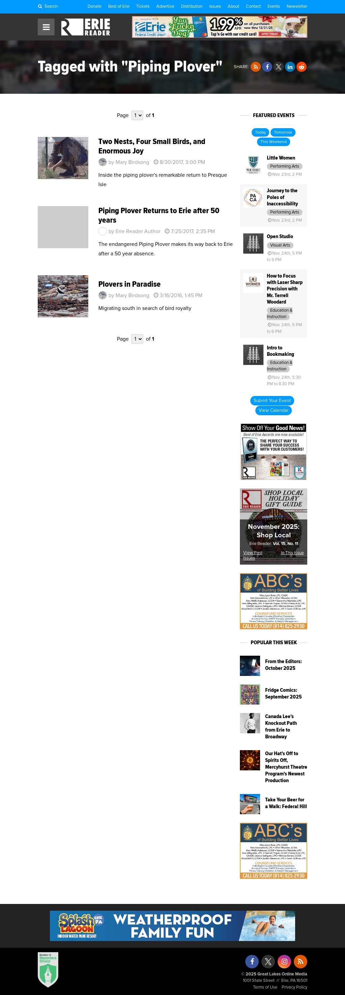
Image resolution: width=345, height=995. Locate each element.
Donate (94, 6)
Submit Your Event (272, 400)
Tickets (143, 6)
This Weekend (273, 142)
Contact (253, 6)
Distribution (191, 6)
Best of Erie (118, 6)
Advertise (165, 6)
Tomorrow (283, 133)
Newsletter (297, 6)
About (233, 6)
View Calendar (273, 410)
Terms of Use (265, 987)
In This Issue (292, 553)
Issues (215, 6)
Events (274, 6)
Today (260, 133)
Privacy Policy (294, 987)
